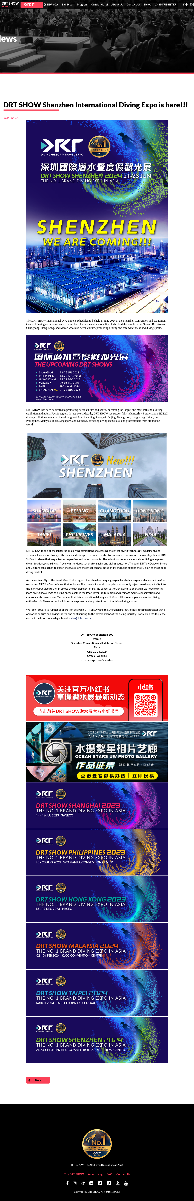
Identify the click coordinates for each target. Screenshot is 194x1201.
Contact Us (134, 4)
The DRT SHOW (74, 1174)
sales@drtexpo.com (80, 618)
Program (82, 4)
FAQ (109, 1174)
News (147, 4)
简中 (185, 4)
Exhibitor (67, 4)
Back (34, 1080)
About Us (117, 4)
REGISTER (170, 4)
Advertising (95, 1174)
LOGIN (159, 4)
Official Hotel (99, 4)
